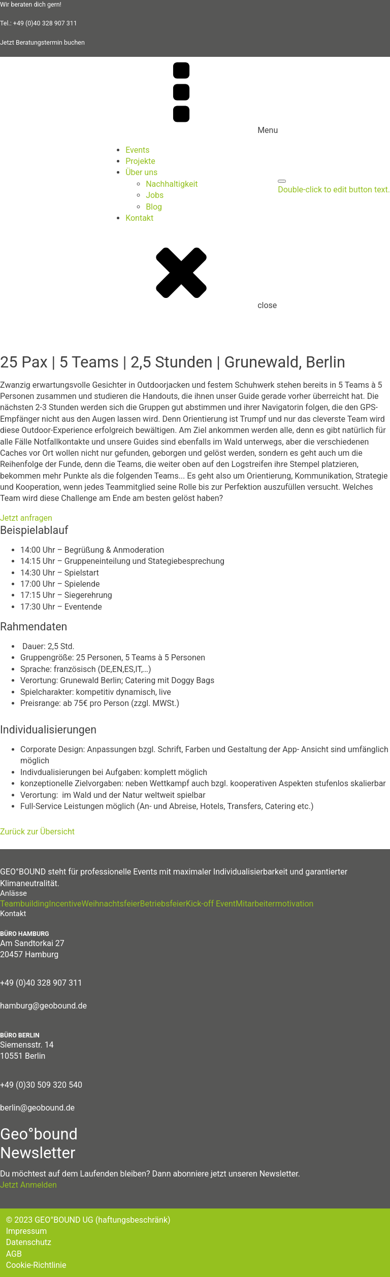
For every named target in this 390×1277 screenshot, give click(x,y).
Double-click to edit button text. (334, 189)
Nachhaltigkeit (172, 184)
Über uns (141, 172)
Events (137, 150)
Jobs (155, 195)
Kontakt (139, 218)
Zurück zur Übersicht (37, 831)
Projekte (140, 161)
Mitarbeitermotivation (274, 904)
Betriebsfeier (162, 904)
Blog (154, 207)
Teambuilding (24, 904)
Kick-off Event (211, 904)
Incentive (65, 904)
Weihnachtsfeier (110, 904)
